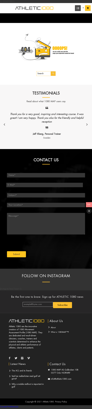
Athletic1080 (48, 401)
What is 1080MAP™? (60, 332)
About (53, 327)
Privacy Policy (61, 401)
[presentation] (60, 241)
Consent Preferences (9, 406)
